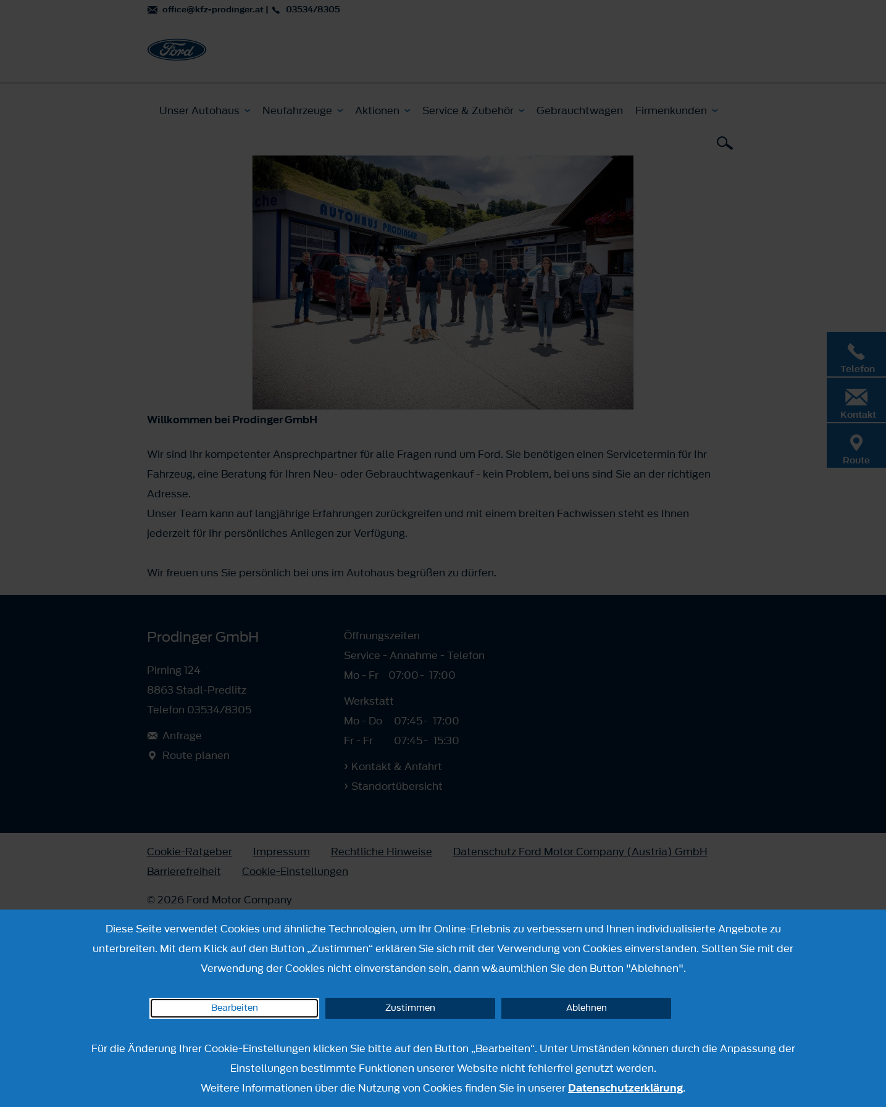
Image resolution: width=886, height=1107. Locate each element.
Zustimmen (410, 1007)
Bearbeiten (234, 1007)
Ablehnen (586, 1007)
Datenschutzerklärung (625, 1087)
